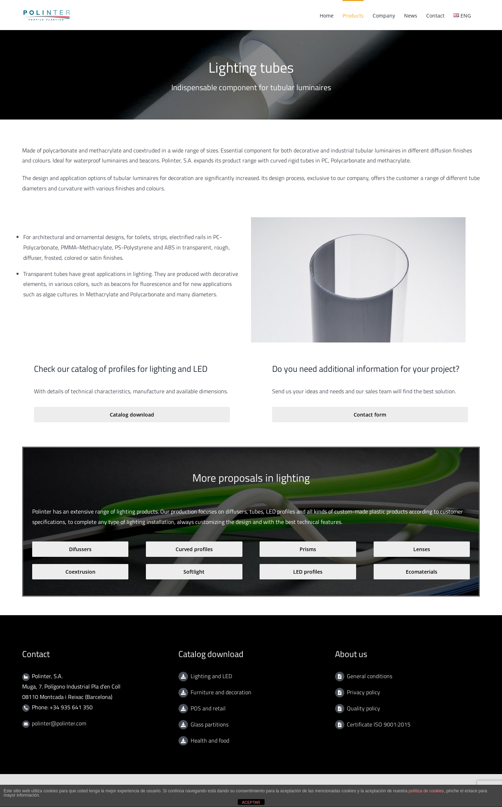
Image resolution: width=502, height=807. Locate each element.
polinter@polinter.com (59, 723)
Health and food (210, 740)
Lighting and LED (211, 676)
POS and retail (208, 708)
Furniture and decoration (221, 692)
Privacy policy (363, 692)
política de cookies (426, 790)
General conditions (369, 676)
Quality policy (363, 708)
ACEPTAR (251, 802)
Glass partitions (209, 724)
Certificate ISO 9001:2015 (378, 724)
